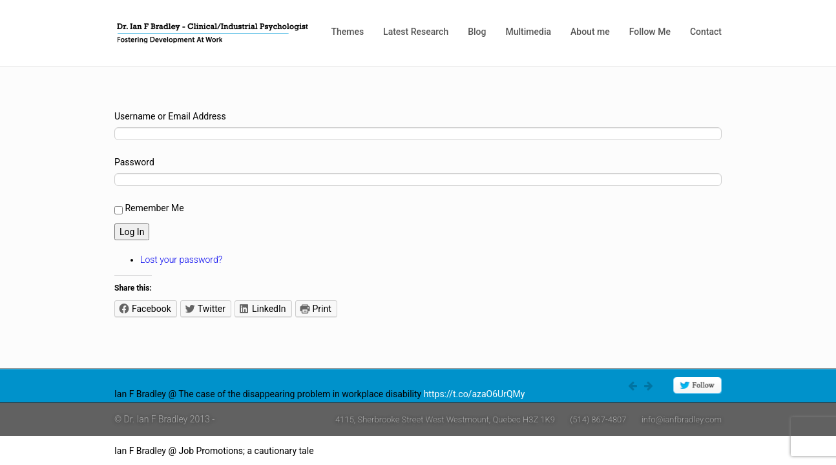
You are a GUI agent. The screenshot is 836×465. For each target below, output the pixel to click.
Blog (477, 31)
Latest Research (415, 31)
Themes (347, 31)
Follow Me (650, 31)
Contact (706, 31)
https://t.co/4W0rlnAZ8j (364, 451)
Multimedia (528, 31)
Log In (132, 232)
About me (590, 31)
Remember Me (154, 208)
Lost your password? (181, 259)
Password (134, 162)
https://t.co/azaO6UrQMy (474, 394)
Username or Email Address (170, 116)
